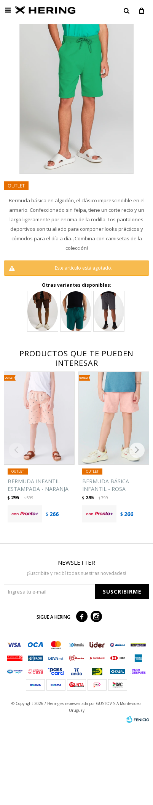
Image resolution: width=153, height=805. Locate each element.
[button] (138, 450)
